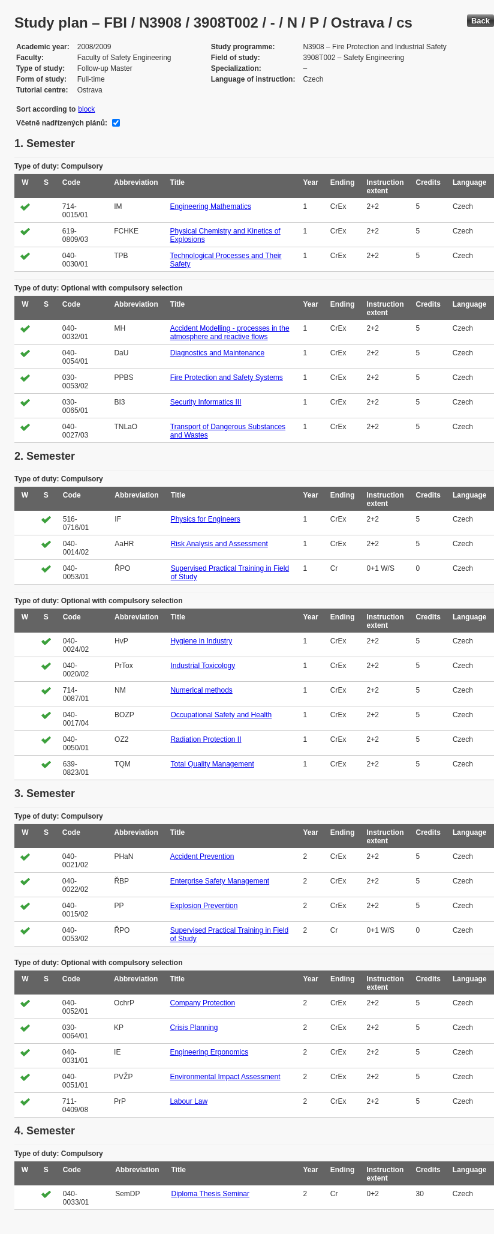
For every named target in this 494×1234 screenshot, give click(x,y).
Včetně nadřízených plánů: (61, 123)
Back (480, 20)
